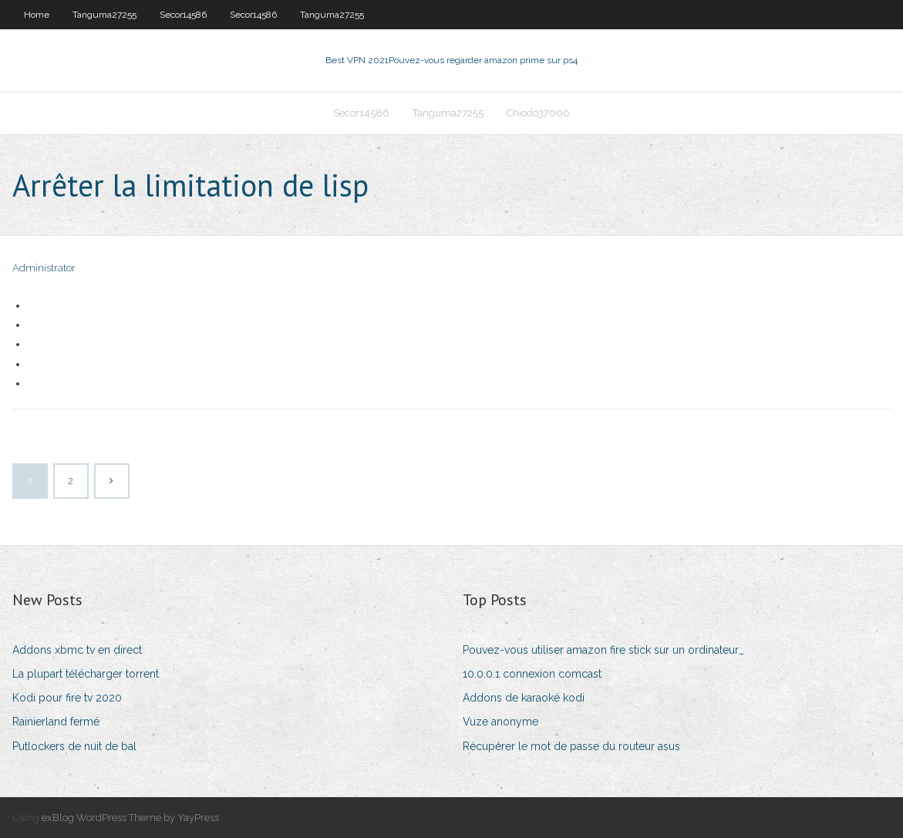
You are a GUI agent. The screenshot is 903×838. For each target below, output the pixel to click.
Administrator (44, 268)
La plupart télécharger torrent (85, 674)
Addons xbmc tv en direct (77, 650)
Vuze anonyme (500, 721)
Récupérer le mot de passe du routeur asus (571, 746)
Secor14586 (183, 14)
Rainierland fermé (55, 721)
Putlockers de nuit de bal (74, 746)
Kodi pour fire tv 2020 (67, 698)
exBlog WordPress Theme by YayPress (130, 817)
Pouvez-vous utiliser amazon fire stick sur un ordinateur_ (603, 650)
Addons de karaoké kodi (524, 698)
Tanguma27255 (104, 14)
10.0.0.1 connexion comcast (532, 674)
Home (36, 14)
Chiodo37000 (538, 113)
